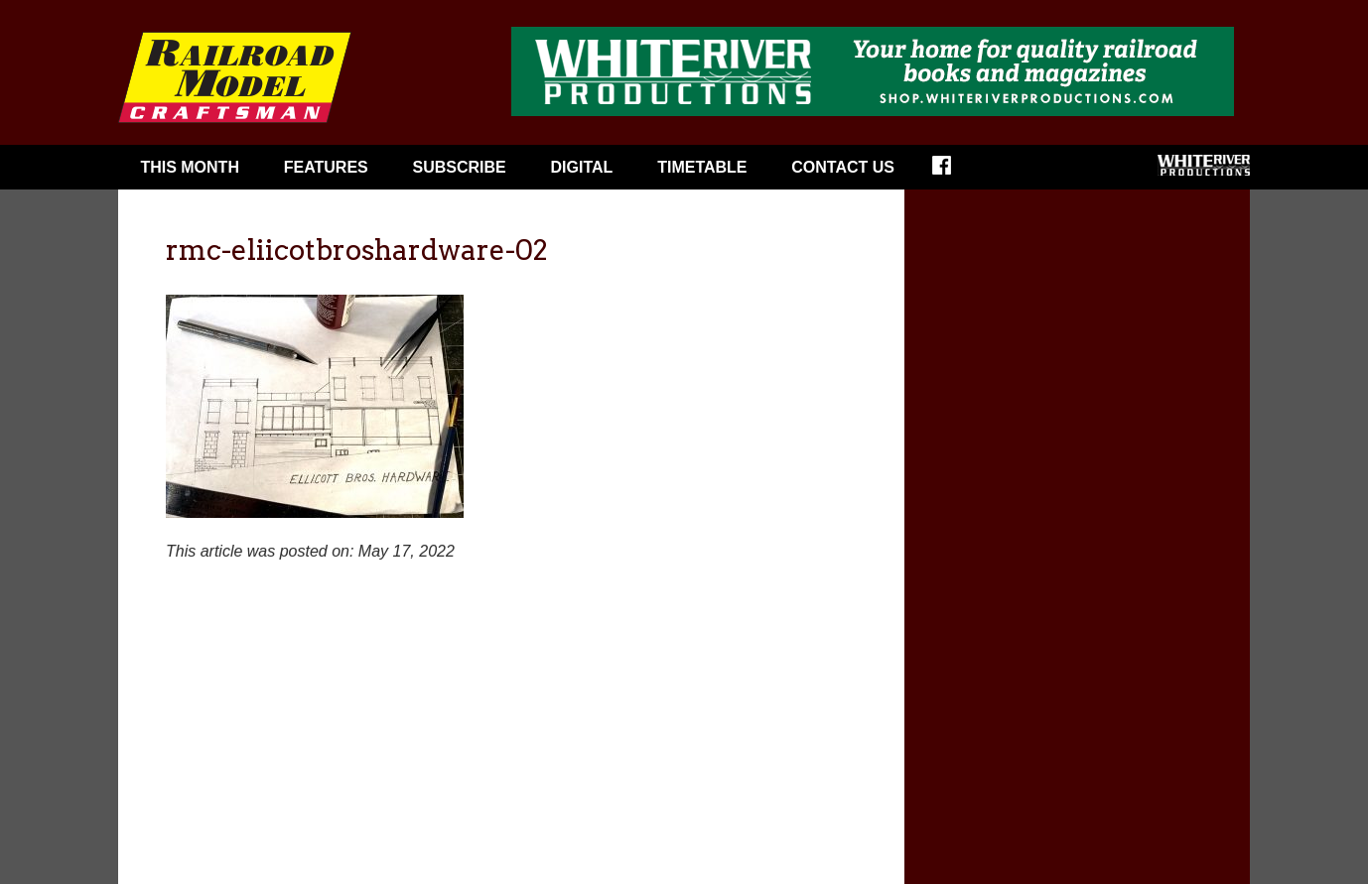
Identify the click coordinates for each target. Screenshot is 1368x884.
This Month (189, 167)
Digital (582, 167)
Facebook (954, 172)
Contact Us (842, 167)
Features (326, 167)
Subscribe (459, 167)
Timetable (702, 167)
